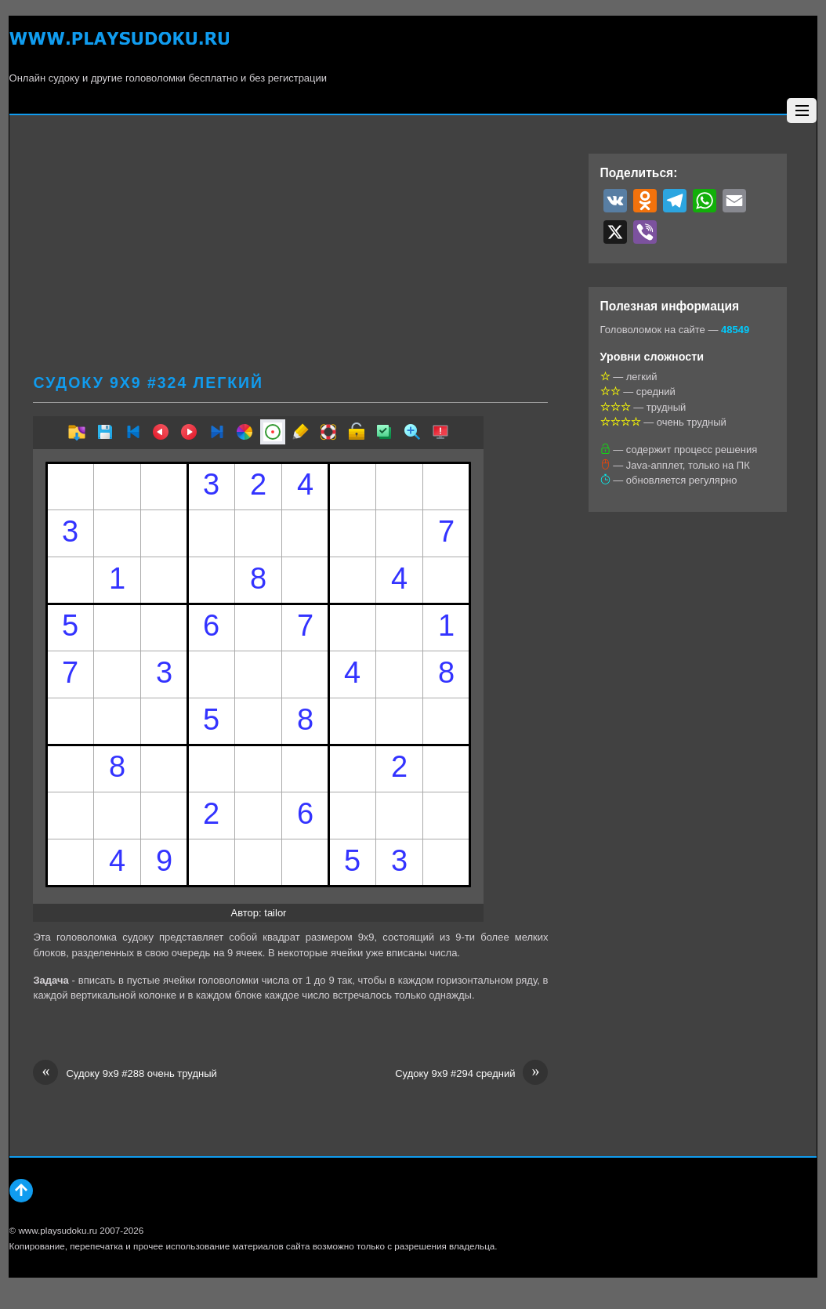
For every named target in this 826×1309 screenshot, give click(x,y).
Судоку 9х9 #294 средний (471, 1074)
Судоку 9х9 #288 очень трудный (124, 1074)
